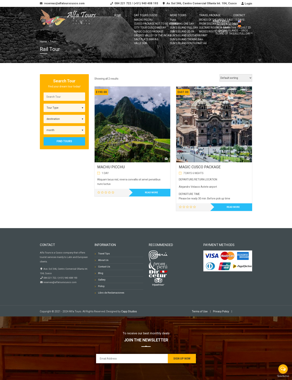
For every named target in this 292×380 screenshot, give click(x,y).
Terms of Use (200, 311)
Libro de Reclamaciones (111, 292)
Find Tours (64, 141)
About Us (103, 260)
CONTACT (207, 18)
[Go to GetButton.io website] (283, 376)
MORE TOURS (157, 18)
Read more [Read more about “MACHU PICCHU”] (151, 192)
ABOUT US (227, 18)
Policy (101, 286)
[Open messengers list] (283, 369)
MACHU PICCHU (111, 167)
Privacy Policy (221, 311)
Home (107, 18)
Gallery (101, 279)
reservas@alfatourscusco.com (64, 3)
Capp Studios (129, 311)
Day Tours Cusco (130, 18)
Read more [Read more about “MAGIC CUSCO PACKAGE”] (233, 207)
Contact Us (104, 266)
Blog (100, 273)
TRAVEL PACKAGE (183, 18)
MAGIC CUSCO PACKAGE (200, 167)
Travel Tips (104, 253)
